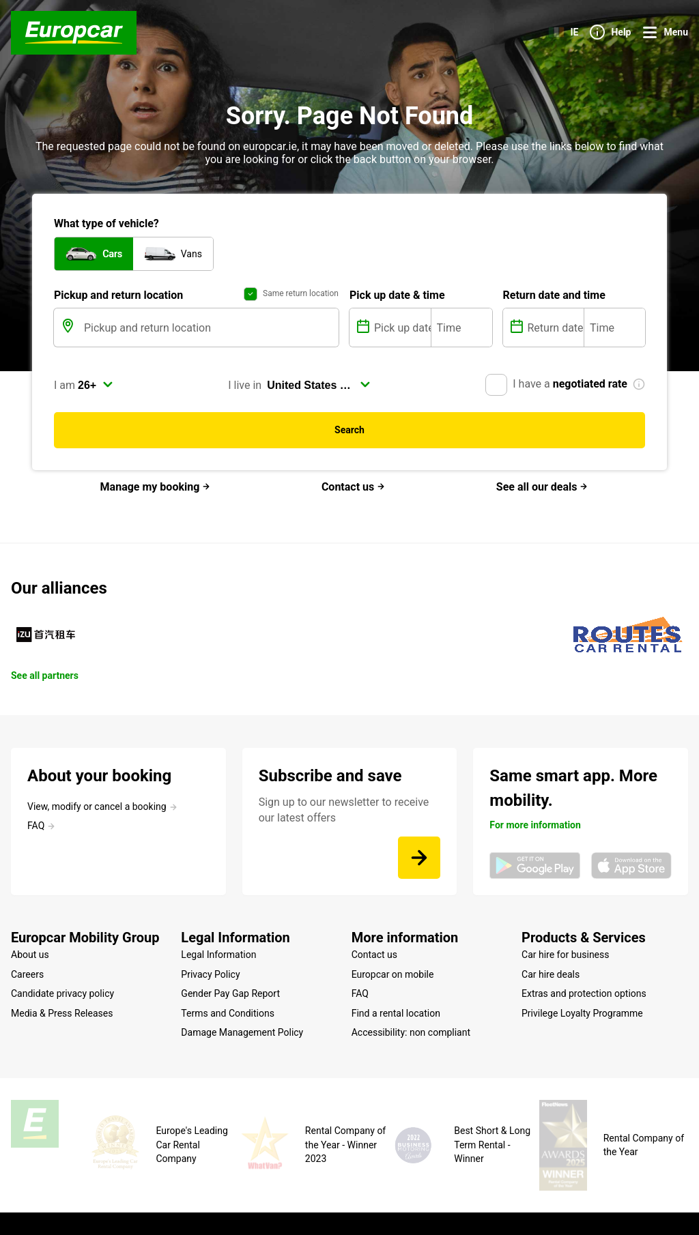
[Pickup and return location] (210, 327)
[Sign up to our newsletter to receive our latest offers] (419, 858)
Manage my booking (155, 486)
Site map (116, 1203)
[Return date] (554, 327)
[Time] (461, 327)
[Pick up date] (401, 327)
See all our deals (542, 486)
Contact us (353, 486)
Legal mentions (175, 1203)
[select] (95, 385)
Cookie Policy (244, 1203)
